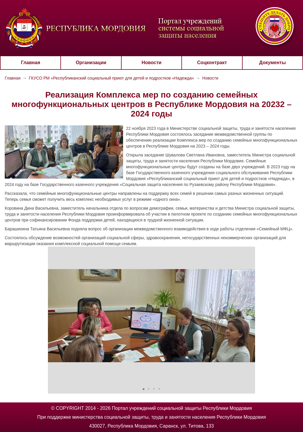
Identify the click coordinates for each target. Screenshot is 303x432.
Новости (151, 62)
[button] (53, 316)
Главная (30, 62)
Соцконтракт (212, 62)
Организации (91, 62)
